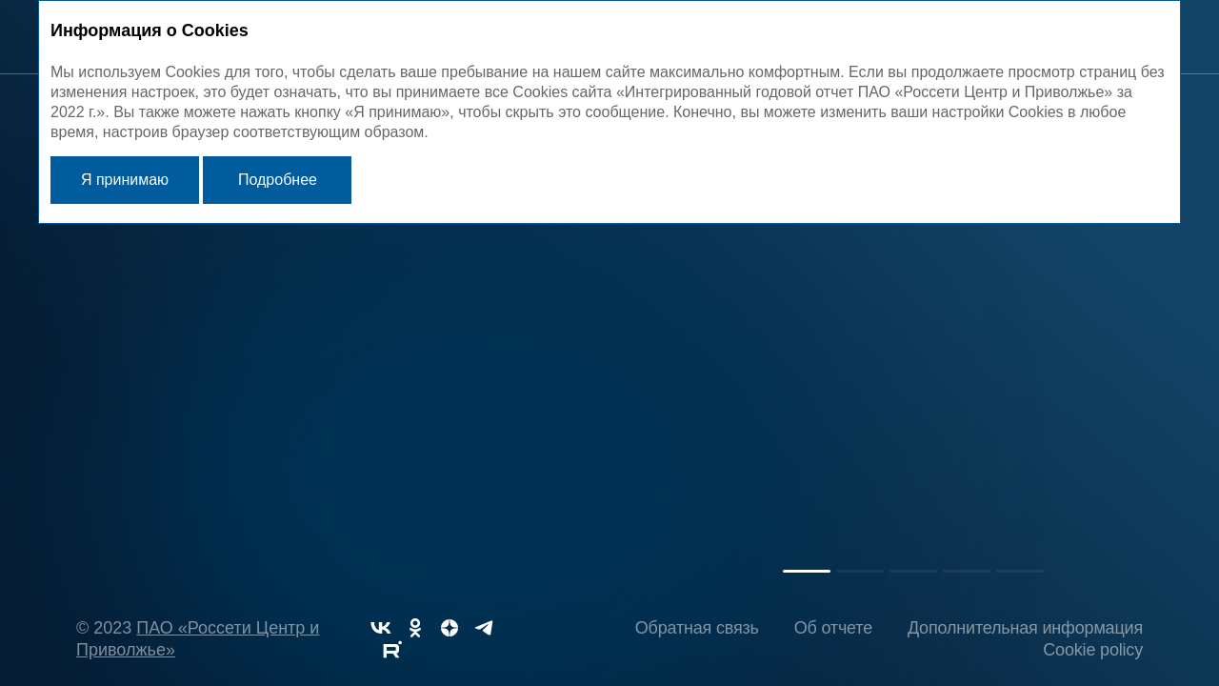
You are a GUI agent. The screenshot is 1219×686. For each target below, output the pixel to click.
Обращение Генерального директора (395, 359)
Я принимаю (125, 180)
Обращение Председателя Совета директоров (813, 359)
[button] (806, 571)
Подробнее (277, 180)
